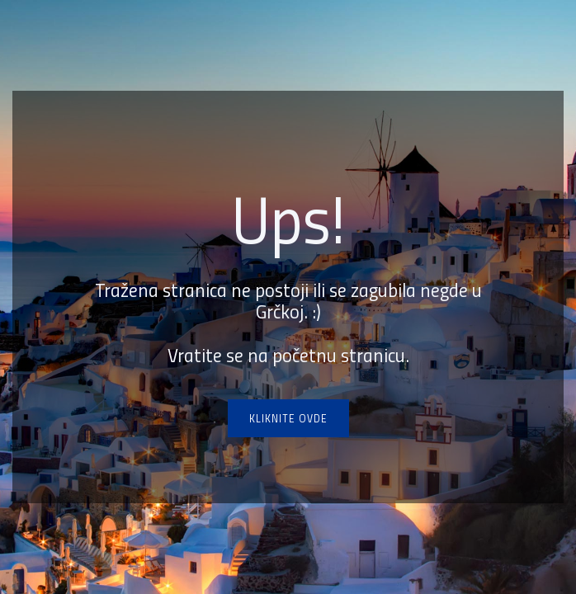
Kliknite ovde (288, 418)
